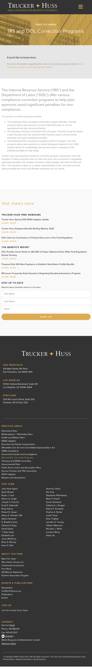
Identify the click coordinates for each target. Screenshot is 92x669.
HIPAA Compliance (10, 453)
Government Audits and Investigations (19, 456)
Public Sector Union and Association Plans (21, 470)
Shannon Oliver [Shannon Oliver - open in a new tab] (9, 646)
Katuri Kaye (33, 69)
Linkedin (7, 638)
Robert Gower (19, 69)
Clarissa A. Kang (9, 527)
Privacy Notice (9, 661)
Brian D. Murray (9, 544)
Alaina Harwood (9, 521)
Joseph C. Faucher (10, 504)
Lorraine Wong (53, 534)
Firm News (7, 571)
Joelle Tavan (52, 517)
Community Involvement (13, 568)
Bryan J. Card (8, 497)
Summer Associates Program (15, 578)
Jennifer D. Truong (55, 524)
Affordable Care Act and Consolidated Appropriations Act (28, 450)
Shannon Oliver (53, 491)
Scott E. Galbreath (10, 507)
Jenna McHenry (9, 541)
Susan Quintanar (54, 504)
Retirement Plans (9, 433)
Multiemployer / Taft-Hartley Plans (17, 436)
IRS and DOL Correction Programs (17, 460)
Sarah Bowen (8, 494)
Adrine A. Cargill (9, 501)
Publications (7, 596)
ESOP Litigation (9, 476)
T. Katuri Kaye (8, 534)
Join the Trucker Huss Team (15, 612)
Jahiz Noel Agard (10, 491)
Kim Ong (50, 494)
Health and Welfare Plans (13, 440)
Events (5, 600)
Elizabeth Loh (8, 537)
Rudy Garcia (7, 511)
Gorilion (42, 661)
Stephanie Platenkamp (56, 497)
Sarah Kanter (7, 531)
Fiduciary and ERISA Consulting (16, 463)
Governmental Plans (11, 466)
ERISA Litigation (9, 443)
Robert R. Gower (9, 514)
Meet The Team (9, 561)
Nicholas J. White (54, 531)
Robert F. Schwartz (55, 511)
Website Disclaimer (24, 661)
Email (12, 627)
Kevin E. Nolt (7, 547)
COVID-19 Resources (11, 593)
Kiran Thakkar (52, 521)
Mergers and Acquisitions (13, 480)
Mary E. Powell (52, 501)
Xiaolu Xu (50, 537)
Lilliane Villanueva (54, 527)
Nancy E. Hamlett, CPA (12, 517)
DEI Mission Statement (12, 574)
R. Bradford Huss (10, 524)
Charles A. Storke (54, 514)
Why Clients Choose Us (13, 564)
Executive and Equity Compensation (18, 446)
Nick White (46, 69)
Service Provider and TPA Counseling (19, 473)
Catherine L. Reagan (55, 507)
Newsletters (7, 590)
